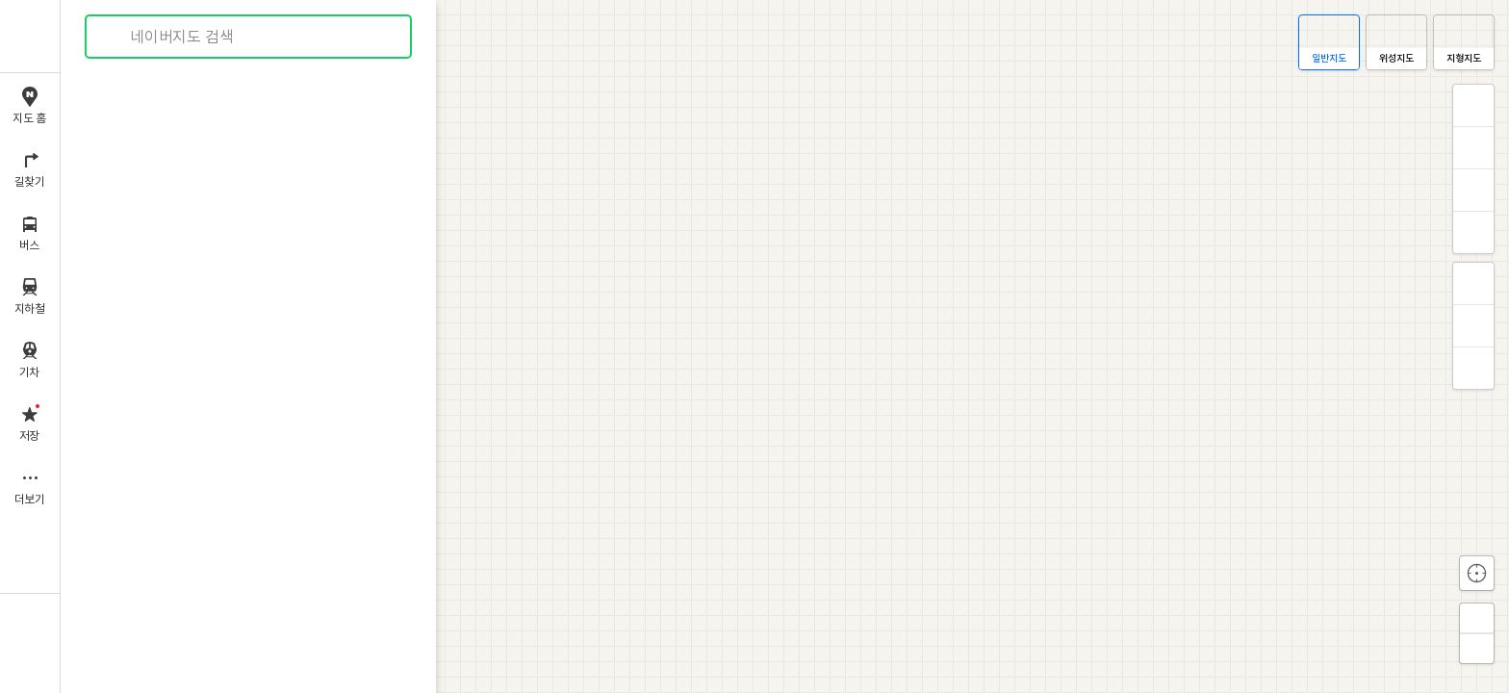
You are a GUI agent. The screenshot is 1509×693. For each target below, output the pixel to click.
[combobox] (249, 36)
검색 (114, 37)
